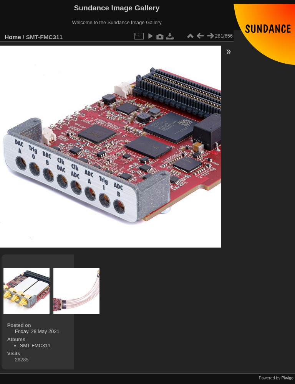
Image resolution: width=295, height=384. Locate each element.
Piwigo (287, 378)
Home (13, 37)
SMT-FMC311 (35, 345)
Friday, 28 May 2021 (37, 331)
